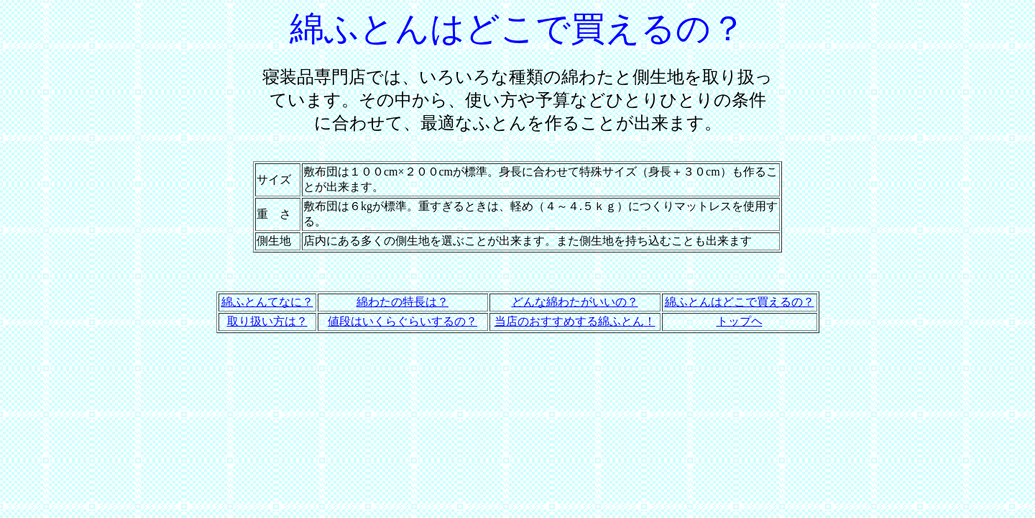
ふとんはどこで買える (733, 302)
